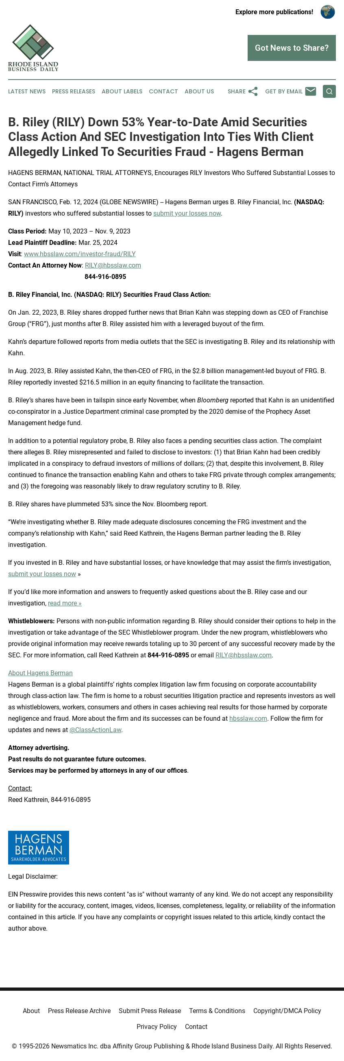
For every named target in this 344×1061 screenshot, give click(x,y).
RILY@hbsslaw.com (113, 265)
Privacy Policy (157, 1027)
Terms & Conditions (217, 1011)
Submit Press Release (150, 1011)
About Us (199, 91)
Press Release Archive (79, 1011)
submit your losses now (187, 213)
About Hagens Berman (40, 673)
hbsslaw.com (248, 718)
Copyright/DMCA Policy (287, 1011)
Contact (163, 91)
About (31, 1011)
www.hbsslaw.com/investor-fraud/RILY (80, 254)
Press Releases (73, 91)
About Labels (122, 91)
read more (62, 603)
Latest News (27, 91)
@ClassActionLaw (95, 730)
